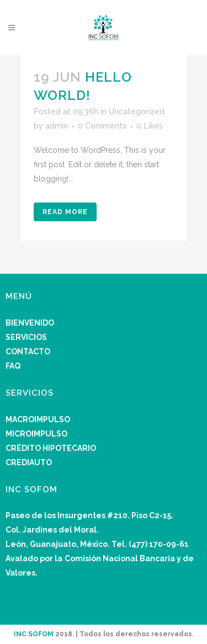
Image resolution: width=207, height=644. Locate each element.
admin (56, 125)
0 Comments (102, 125)
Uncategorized (136, 111)
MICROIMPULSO (36, 433)
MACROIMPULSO (38, 419)
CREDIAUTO (29, 462)
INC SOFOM (34, 634)
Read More (65, 212)
